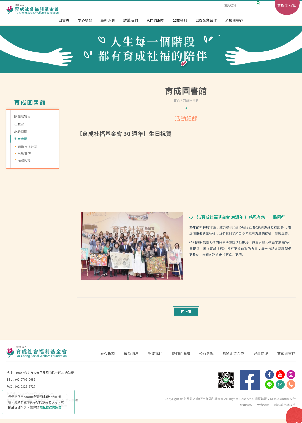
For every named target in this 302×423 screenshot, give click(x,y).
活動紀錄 (24, 160)
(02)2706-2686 (25, 383)
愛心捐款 (85, 23)
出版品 (19, 123)
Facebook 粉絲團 (250, 384)
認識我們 (130, 23)
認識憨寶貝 (22, 116)
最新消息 (107, 23)
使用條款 (246, 409)
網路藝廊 (20, 131)
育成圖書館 (234, 23)
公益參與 (180, 23)
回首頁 (63, 23)
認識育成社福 (27, 146)
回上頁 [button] (186, 313)
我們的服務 (155, 23)
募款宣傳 (24, 153)
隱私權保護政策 (50, 407)
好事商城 (288, 5)
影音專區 (20, 138)
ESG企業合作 (206, 23)
